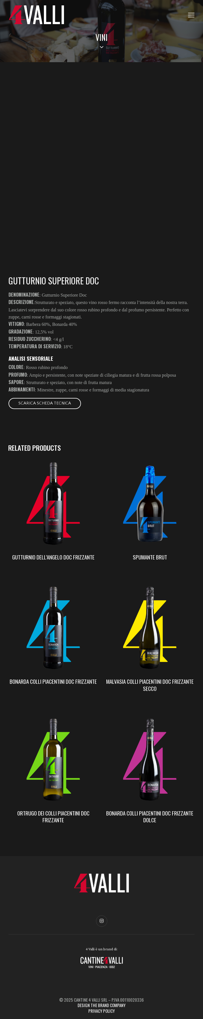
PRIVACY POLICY (101, 1011)
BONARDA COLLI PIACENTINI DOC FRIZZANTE (53, 681)
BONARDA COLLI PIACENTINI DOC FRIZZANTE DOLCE (149, 816)
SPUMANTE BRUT (150, 557)
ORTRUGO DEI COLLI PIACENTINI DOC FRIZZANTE (53, 816)
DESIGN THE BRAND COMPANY (101, 1005)
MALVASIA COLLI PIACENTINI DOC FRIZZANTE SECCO (150, 685)
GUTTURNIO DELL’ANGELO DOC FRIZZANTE (53, 557)
